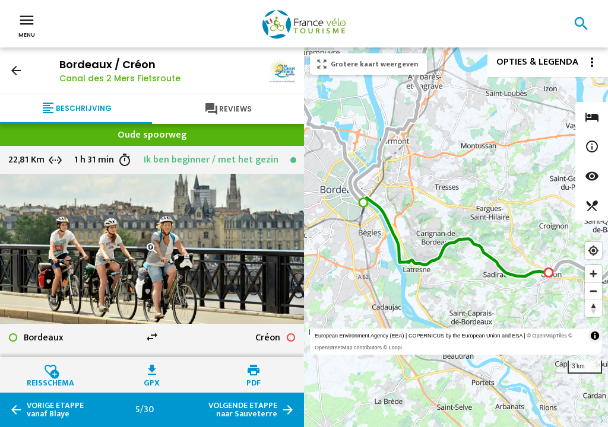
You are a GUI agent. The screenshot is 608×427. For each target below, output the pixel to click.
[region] (456, 237)
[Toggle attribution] (595, 336)
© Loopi (393, 347)
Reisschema (50, 381)
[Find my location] (593, 250)
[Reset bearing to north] (593, 308)
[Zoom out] (593, 290)
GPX (152, 381)
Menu (27, 25)
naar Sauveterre (242, 409)
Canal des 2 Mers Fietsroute (119, 78)
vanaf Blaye (55, 409)
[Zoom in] (593, 273)
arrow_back (16, 70)
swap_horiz (152, 337)
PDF (253, 381)
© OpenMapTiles (546, 336)
